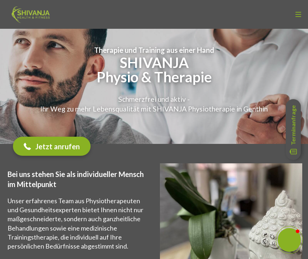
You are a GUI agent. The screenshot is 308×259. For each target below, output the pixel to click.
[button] (52, 146)
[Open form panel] (293, 129)
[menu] (298, 14)
